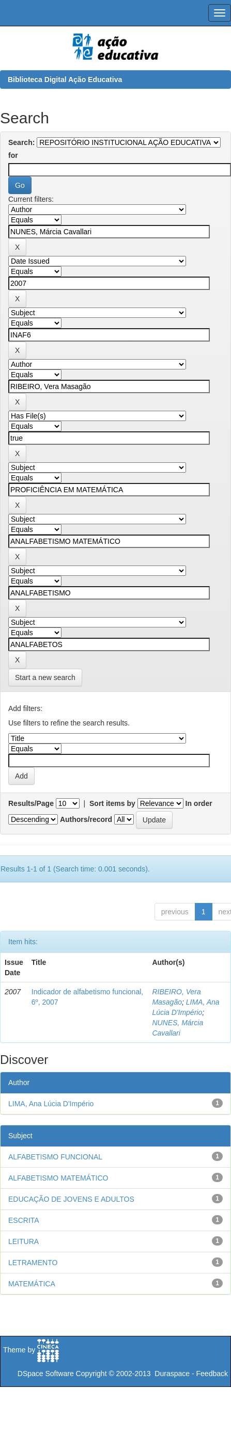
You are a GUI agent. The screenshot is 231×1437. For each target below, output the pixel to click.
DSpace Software (46, 1373)
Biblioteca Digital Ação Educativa (65, 79)
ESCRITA (23, 1220)
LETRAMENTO (32, 1262)
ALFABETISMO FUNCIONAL (55, 1157)
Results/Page (31, 803)
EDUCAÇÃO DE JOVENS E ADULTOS (71, 1199)
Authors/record (86, 819)
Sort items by (112, 803)
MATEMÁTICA (31, 1284)
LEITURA (23, 1241)
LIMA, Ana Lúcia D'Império (51, 1104)
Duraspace (172, 1373)
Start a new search (45, 677)
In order (199, 803)
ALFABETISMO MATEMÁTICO (58, 1178)
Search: (21, 142)
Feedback (212, 1373)
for (13, 155)
